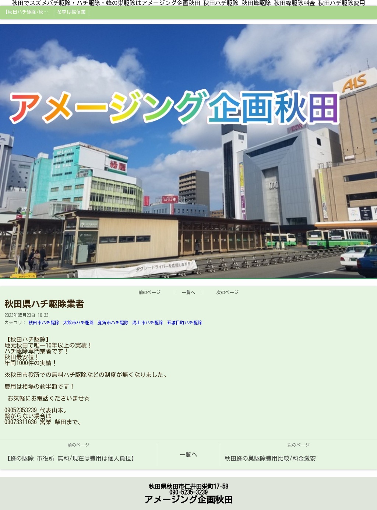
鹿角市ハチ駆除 (113, 322)
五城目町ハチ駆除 (184, 322)
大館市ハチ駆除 (78, 322)
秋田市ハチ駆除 (43, 322)
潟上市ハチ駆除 (147, 322)
